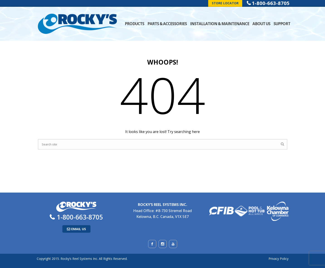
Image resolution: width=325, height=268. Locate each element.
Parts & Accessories (167, 23)
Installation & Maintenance (219, 23)
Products (134, 23)
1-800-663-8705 (80, 217)
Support (282, 23)
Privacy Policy (278, 258)
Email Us (78, 229)
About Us (261, 23)
